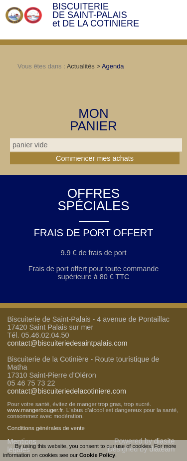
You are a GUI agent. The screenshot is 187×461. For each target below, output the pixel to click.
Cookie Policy (97, 455)
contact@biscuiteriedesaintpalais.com (67, 343)
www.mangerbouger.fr (35, 410)
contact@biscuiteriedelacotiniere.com (66, 391)
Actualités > (84, 66)
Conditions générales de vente (46, 428)
